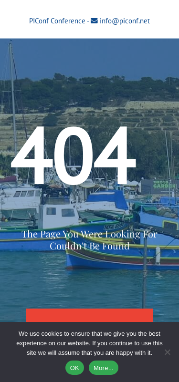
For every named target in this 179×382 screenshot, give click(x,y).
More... (104, 368)
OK (74, 368)
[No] (167, 352)
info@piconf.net (125, 20)
